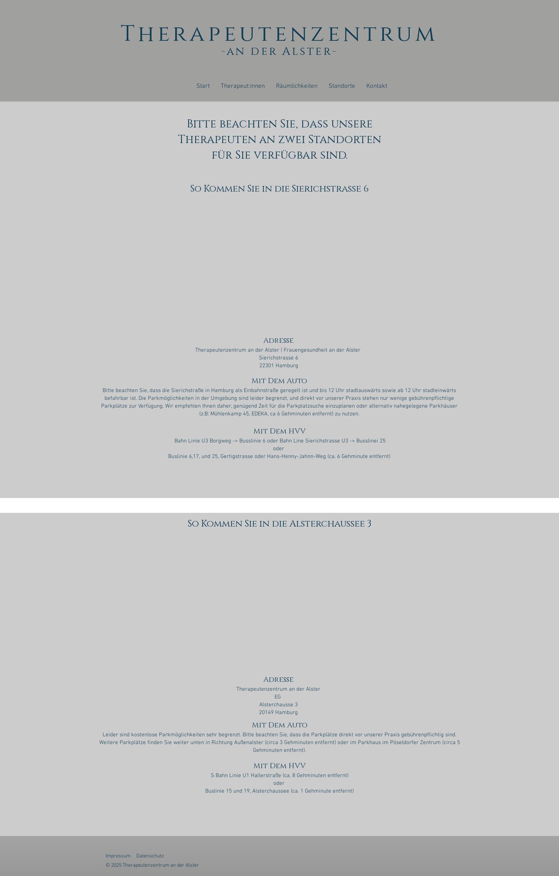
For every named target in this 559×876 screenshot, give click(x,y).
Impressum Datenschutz (136, 856)
